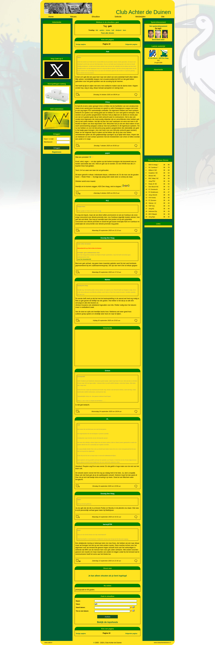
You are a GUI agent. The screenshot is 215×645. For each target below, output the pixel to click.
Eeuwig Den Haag (107, 238)
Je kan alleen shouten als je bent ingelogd (107, 576)
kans (124, 30)
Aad (107, 52)
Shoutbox (96, 17)
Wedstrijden (140, 17)
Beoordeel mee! (158, 40)
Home (50, 17)
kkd (97, 30)
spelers (102, 30)
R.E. (107, 201)
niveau (108, 30)
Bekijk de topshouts (107, 622)
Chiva (107, 102)
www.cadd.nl (48, 642)
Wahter (107, 280)
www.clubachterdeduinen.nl (162, 642)
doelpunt (118, 30)
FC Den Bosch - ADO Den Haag (158, 58)
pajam (107, 153)
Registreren (56, 152)
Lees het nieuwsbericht (84, 259)
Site (162, 17)
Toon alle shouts (107, 33)
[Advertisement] (57, 39)
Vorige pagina (81, 44)
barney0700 (107, 524)
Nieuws (73, 17)
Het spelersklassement (158, 26)
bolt (113, 30)
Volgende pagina (131, 44)
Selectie (118, 17)
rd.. (107, 419)
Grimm (107, 371)
